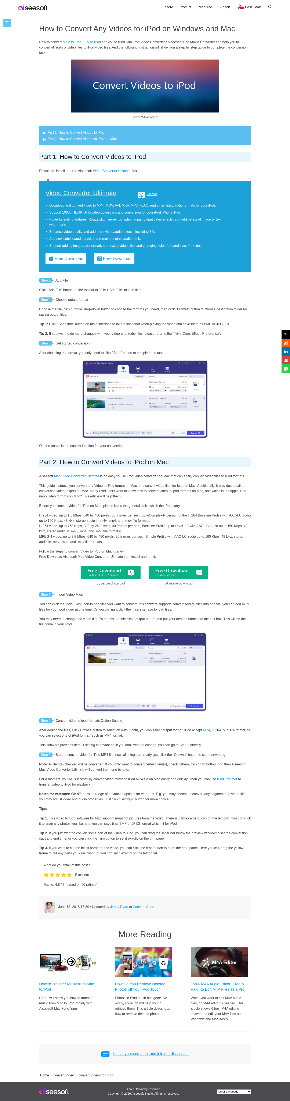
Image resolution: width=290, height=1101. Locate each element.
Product (185, 7)
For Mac (151, 194)
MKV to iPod (72, 42)
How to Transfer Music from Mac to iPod (66, 986)
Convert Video (143, 907)
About (130, 1089)
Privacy (141, 1089)
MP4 (206, 730)
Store (169, 7)
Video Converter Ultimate (111, 171)
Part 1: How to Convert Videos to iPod (76, 132)
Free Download (69, 258)
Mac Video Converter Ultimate (76, 476)
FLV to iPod (92, 42)
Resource (204, 7)
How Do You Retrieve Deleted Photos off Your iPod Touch (140, 986)
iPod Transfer (227, 779)
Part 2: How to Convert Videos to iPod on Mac (82, 139)
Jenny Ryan (119, 907)
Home (44, 1075)
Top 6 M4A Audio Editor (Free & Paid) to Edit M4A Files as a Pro (217, 986)
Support (224, 7)
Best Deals (253, 7)
